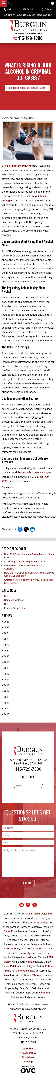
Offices (46, 9)
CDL (6, 596)
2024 (5, 633)
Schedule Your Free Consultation (27, 88)
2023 (5, 639)
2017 (5, 674)
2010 (5, 714)
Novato (30, 961)
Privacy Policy (28, 1053)
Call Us (9, 9)
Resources (28, 1048)
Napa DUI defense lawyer (37, 472)
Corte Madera (11, 948)
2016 (5, 679)
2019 (5, 662)
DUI (31, 118)
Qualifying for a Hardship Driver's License (26, 561)
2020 (5, 656)
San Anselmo (25, 970)
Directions (27, 777)
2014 (5, 691)
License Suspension (15, 608)
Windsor (9, 979)
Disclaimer (28, 1057)
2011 (5, 708)
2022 (5, 645)
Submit (27, 883)
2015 (5, 685)
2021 (5, 650)
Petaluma (15, 966)
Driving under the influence (17, 166)
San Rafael (35, 913)
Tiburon (36, 975)
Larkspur (31, 957)
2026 (5, 621)
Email (28, 9)
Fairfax (39, 948)
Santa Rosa (10, 931)
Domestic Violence (14, 600)
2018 (5, 668)
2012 (5, 702)
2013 (5, 697)
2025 (5, 627)
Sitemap (28, 1061)
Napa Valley (41, 922)
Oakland (47, 913)
